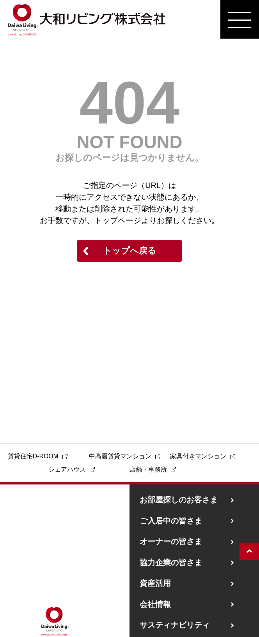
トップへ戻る (129, 251)
